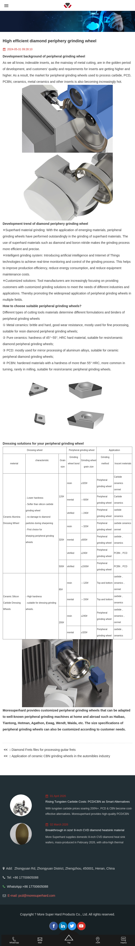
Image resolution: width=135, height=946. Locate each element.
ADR (98, 940)
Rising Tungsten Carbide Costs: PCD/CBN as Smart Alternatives (87, 801)
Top (69, 939)
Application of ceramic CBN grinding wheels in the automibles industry (61, 756)
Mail (40, 940)
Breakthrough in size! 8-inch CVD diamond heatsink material (84, 830)
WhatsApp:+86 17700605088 (27, 886)
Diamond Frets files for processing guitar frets (44, 750)
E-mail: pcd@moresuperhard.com (31, 895)
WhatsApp (14, 940)
